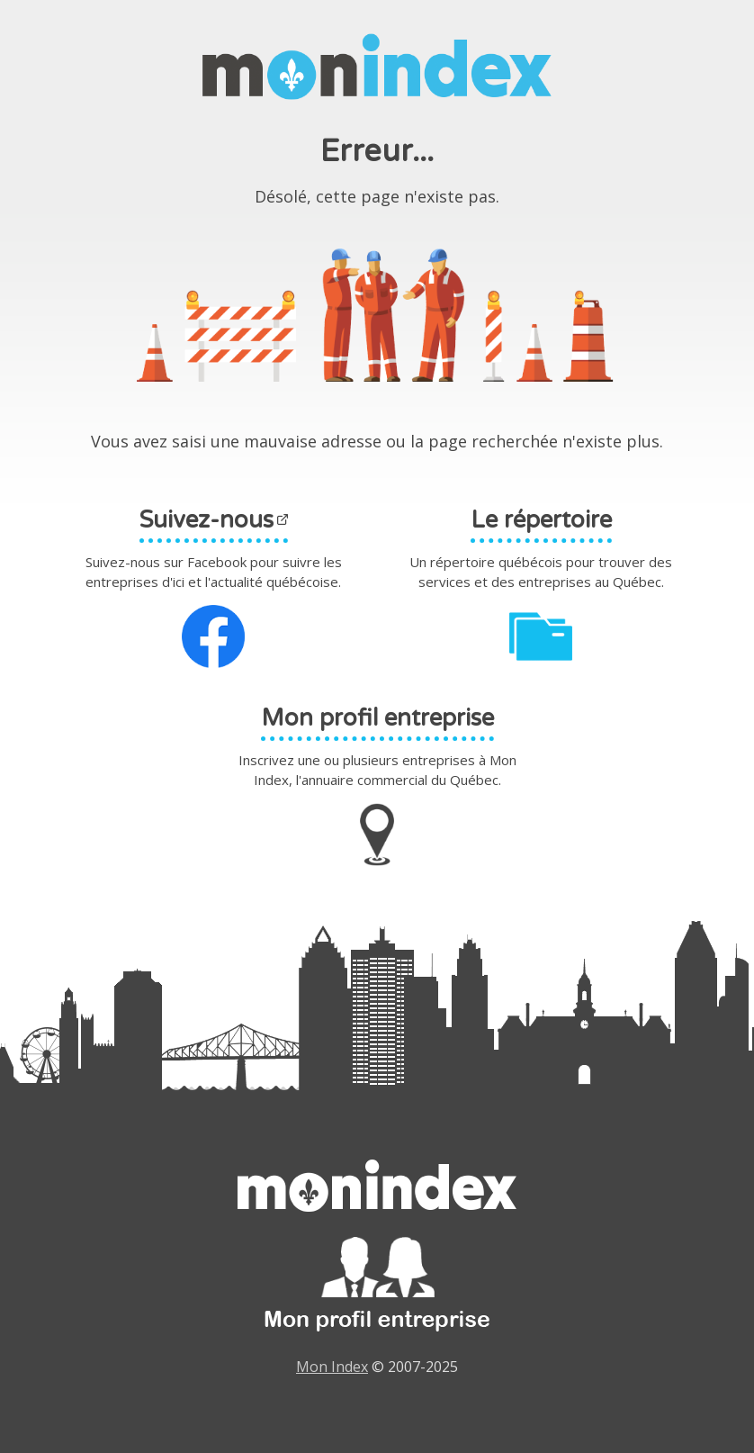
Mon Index (332, 1366)
